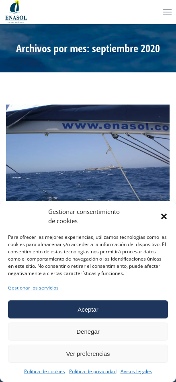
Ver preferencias (88, 353)
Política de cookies (44, 371)
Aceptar (88, 309)
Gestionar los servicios (33, 287)
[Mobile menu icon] (167, 12)
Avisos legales (136, 371)
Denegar (88, 331)
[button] (164, 216)
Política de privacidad (93, 371)
